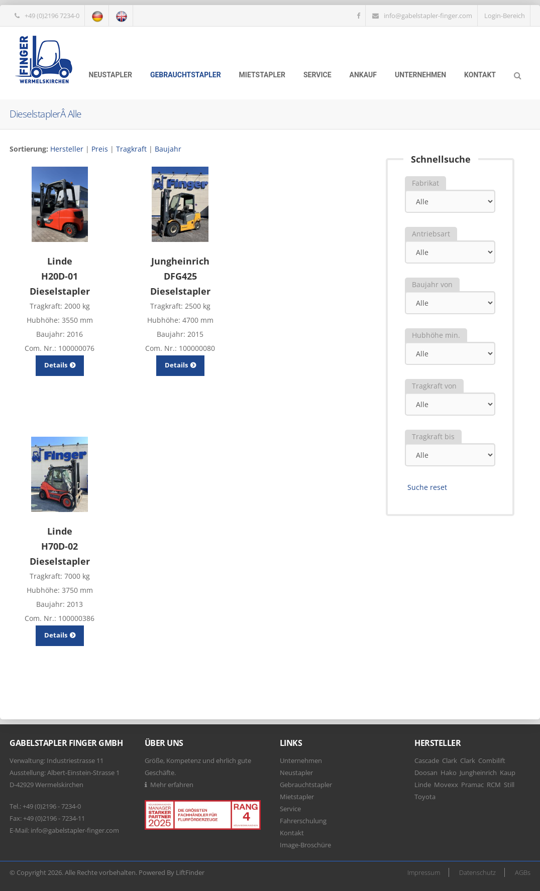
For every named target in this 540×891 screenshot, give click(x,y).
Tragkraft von (434, 386)
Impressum (423, 872)
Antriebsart (431, 233)
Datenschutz (477, 872)
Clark (449, 760)
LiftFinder (190, 872)
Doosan (426, 772)
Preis (99, 149)
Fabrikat (425, 183)
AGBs (522, 872)
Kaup (507, 772)
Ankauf (363, 75)
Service (317, 75)
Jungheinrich (478, 772)
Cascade (426, 760)
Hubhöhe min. (436, 335)
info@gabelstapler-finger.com (428, 15)
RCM (494, 784)
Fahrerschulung (303, 820)
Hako (449, 772)
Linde (422, 784)
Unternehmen (420, 75)
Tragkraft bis (433, 436)
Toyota (425, 796)
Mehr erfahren (171, 784)
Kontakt (480, 75)
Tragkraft (131, 149)
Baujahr (168, 149)
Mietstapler (262, 75)
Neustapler (110, 75)
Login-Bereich (504, 15)
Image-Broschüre (305, 844)
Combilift (491, 760)
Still (509, 784)
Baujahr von (432, 284)
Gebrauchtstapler (185, 75)
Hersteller (66, 149)
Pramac (472, 784)
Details (59, 364)
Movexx (446, 784)
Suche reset (427, 487)
